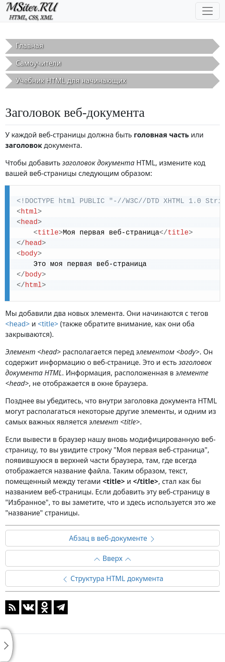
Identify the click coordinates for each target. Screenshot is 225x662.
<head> (17, 324)
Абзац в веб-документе (112, 538)
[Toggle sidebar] (6, 645)
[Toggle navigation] (207, 11)
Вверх (112, 558)
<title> (48, 324)
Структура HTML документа (112, 578)
